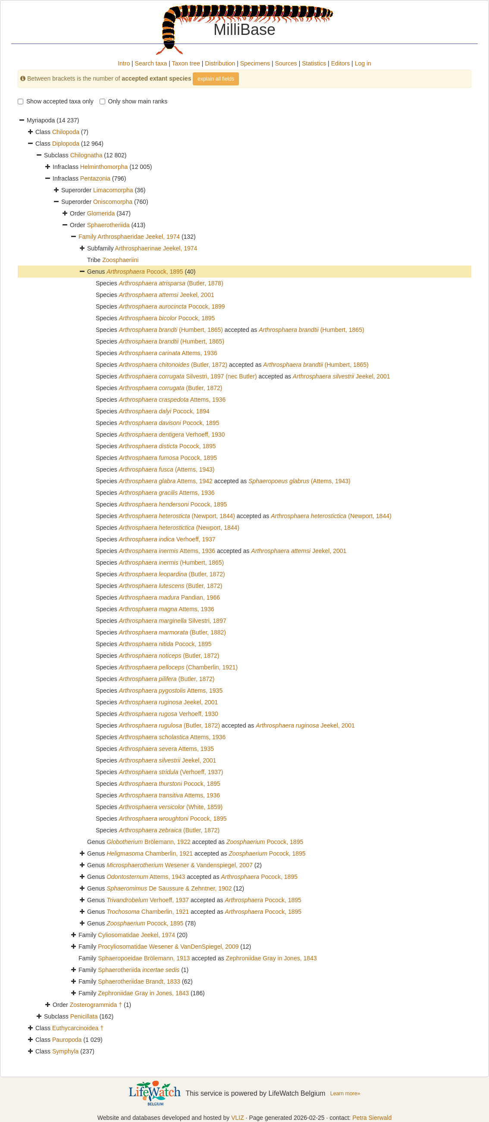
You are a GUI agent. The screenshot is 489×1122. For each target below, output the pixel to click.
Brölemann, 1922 (149, 841)
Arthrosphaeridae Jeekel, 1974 (138, 236)
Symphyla (65, 1051)
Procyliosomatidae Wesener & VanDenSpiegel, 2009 (168, 946)
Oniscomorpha (112, 201)
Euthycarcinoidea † (77, 1028)
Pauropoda (67, 1039)
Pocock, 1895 (145, 271)
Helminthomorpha (104, 166)
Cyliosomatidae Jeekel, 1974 (136, 934)
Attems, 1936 (168, 353)
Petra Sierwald (372, 1117)
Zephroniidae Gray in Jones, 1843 (271, 958)
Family (87, 236)
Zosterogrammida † (96, 1004)
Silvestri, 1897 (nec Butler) (188, 376)
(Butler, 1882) (172, 632)
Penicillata (84, 1016)
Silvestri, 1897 (172, 620)
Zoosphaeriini (120, 259)
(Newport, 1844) (177, 516)
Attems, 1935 (171, 690)
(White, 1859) (171, 806)
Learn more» (345, 1094)
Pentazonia (95, 178)
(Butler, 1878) (171, 283)
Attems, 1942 (166, 481)
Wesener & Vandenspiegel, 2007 (180, 865)
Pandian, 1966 (169, 597)
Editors (340, 63)
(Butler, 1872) (173, 364)
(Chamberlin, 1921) (178, 667)
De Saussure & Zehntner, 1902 (169, 888)
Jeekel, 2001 (166, 294)
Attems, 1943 (146, 876)
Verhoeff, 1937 (167, 539)
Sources (286, 63)
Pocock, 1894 (164, 411)
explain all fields (215, 79)
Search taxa (151, 63)
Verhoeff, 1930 (172, 434)
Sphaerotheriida (108, 225)
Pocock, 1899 (172, 306)
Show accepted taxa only (56, 101)
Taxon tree (186, 63)
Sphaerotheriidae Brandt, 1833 (139, 981)
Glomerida (101, 213)
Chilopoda (65, 131)
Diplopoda (65, 143)
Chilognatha (86, 155)
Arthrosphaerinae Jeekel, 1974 (156, 248)
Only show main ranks (134, 101)
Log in (363, 63)
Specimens (255, 63)
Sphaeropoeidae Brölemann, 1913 (144, 958)
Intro (124, 63)
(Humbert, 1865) (171, 329)
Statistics (314, 63)
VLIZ (237, 1117)
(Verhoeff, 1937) (171, 772)
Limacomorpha (113, 190)
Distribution (220, 63)
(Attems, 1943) (167, 469)
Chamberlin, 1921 (150, 853)
